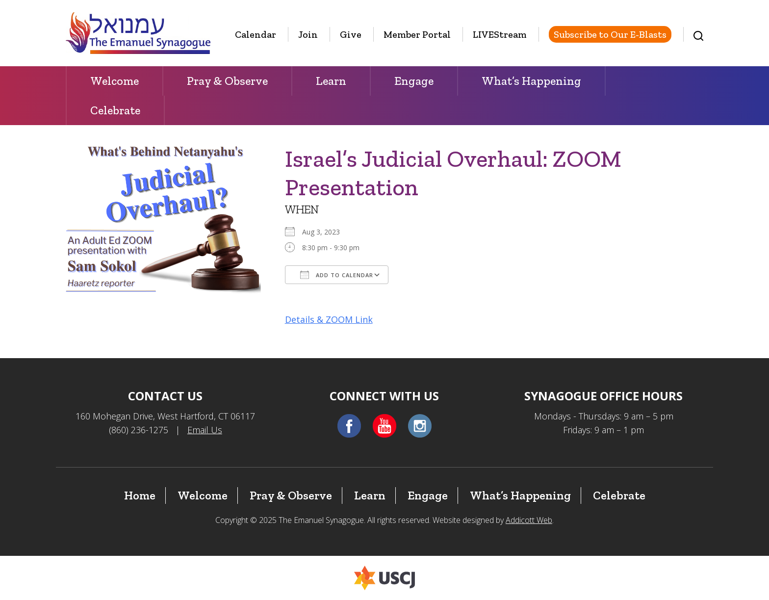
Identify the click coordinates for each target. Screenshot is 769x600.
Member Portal (417, 34)
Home (139, 495)
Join (308, 34)
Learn (331, 81)
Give (350, 34)
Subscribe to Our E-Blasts (610, 34)
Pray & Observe (227, 81)
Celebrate (115, 110)
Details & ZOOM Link (329, 319)
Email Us (204, 430)
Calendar (255, 34)
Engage (414, 81)
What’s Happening (531, 81)
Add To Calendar (336, 274)
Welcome (114, 81)
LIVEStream (500, 34)
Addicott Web (529, 520)
